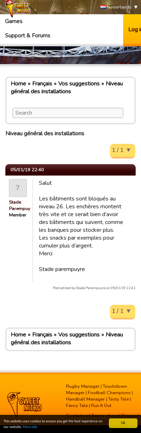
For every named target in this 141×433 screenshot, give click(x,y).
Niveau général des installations (67, 87)
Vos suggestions (79, 84)
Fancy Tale (77, 405)
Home (18, 84)
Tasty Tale (118, 399)
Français (42, 84)
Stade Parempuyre (22, 205)
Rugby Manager (83, 386)
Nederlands (116, 7)
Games (13, 21)
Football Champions (109, 393)
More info (30, 426)
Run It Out (101, 405)
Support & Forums (27, 36)
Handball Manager (85, 399)
